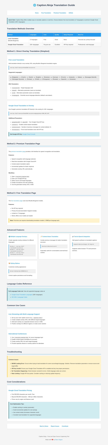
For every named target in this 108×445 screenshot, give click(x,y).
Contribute (65, 426)
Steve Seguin (58, 439)
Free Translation (46, 13)
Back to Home (44, 426)
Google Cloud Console (29, 134)
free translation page (17, 200)
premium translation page (18, 151)
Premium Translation (60, 13)
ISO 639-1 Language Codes (19, 297)
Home (37, 13)
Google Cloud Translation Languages (22, 294)
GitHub (71, 13)
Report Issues (55, 426)
